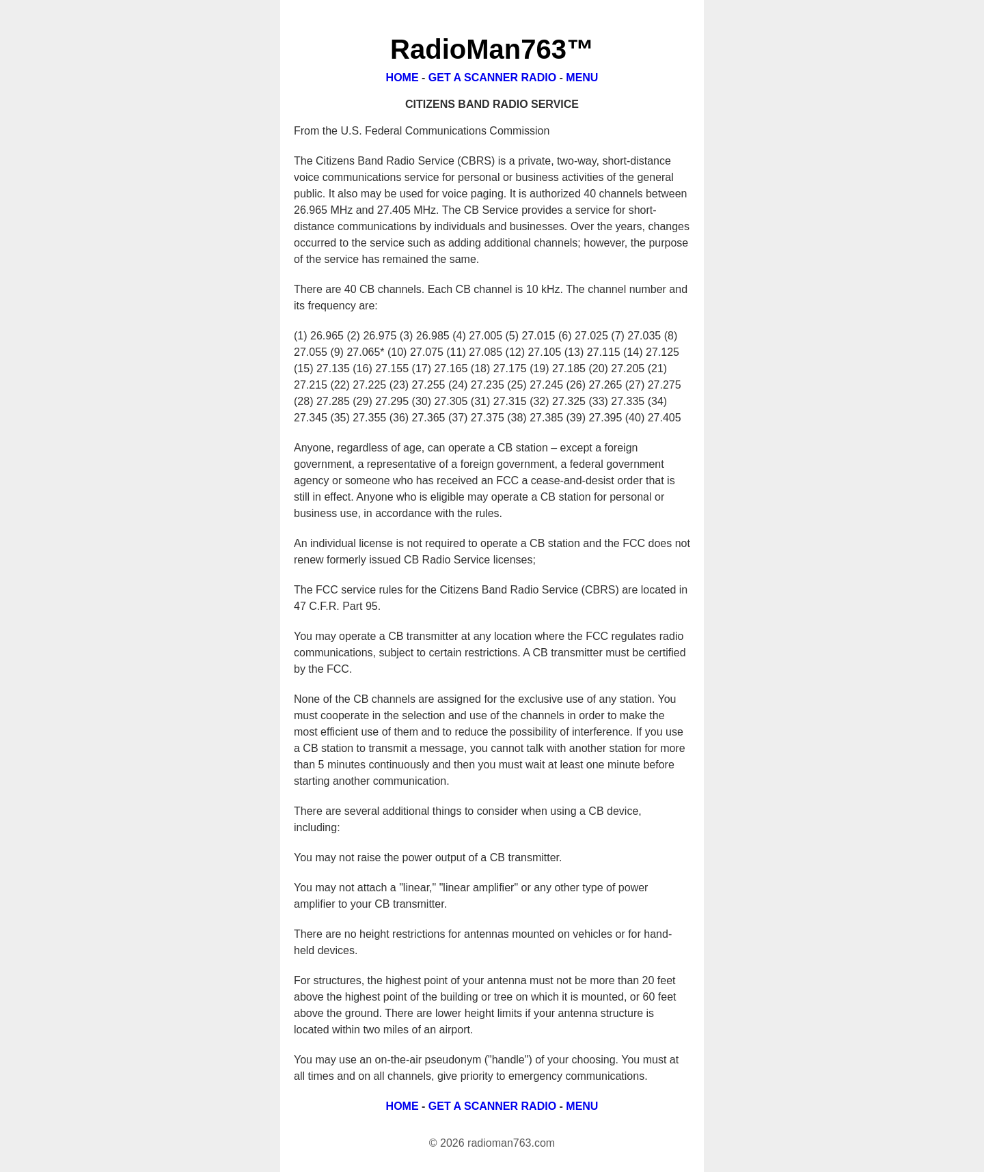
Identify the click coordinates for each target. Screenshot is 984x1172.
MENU (582, 77)
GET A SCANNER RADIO (492, 77)
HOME (402, 77)
